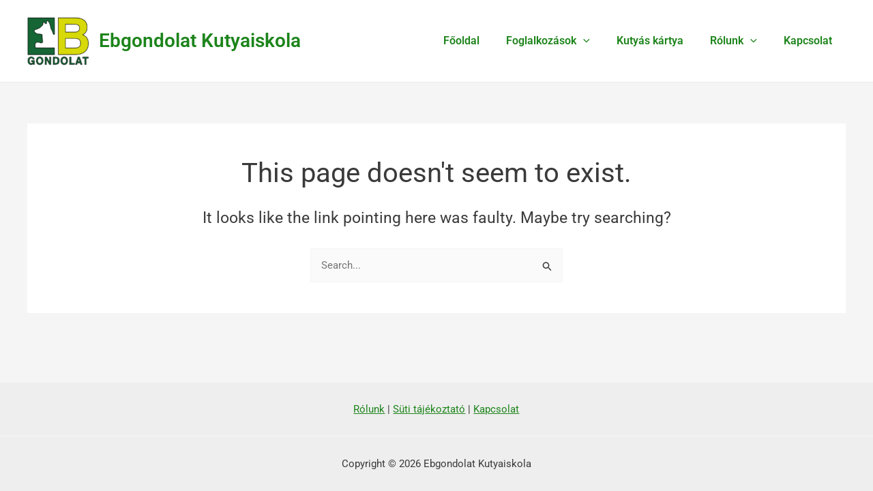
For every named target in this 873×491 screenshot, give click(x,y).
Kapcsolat (810, 40)
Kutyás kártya (662, 40)
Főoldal (484, 40)
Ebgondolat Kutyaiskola (200, 40)
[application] (601, 41)
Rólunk (741, 41)
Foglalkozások (566, 41)
